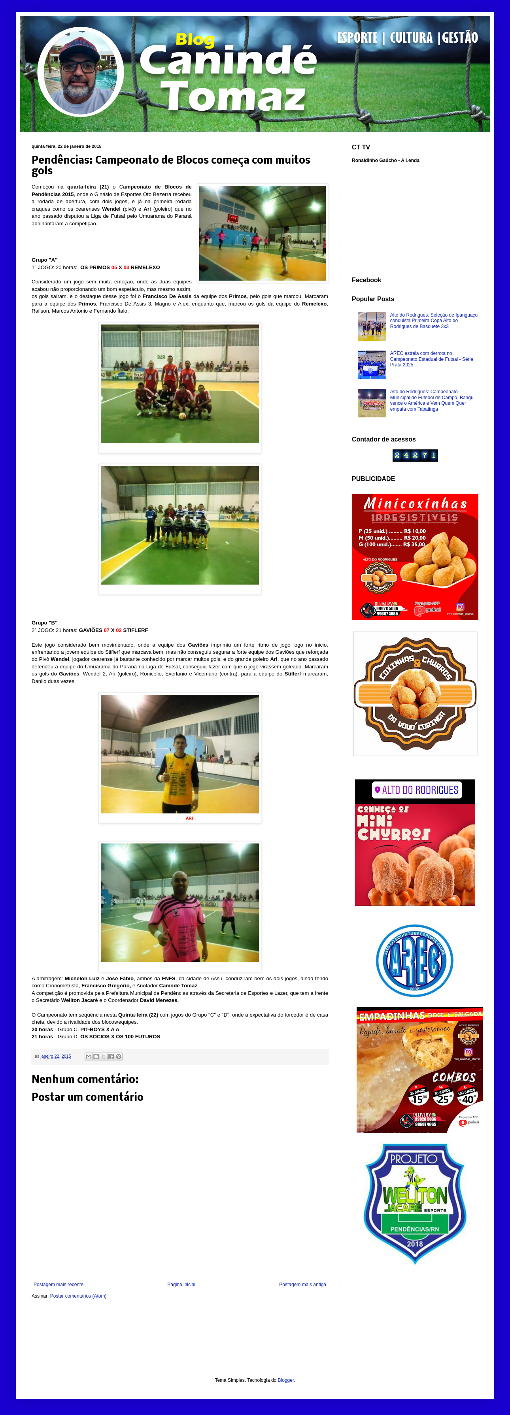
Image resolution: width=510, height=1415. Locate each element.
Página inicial (181, 1284)
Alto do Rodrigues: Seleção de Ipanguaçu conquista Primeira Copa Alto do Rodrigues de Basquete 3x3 (434, 320)
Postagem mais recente (58, 1284)
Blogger (286, 1380)
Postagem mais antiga (302, 1284)
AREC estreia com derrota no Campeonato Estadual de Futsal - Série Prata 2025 (431, 359)
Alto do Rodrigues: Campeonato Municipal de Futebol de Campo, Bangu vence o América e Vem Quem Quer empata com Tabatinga (432, 400)
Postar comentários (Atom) (78, 1296)
